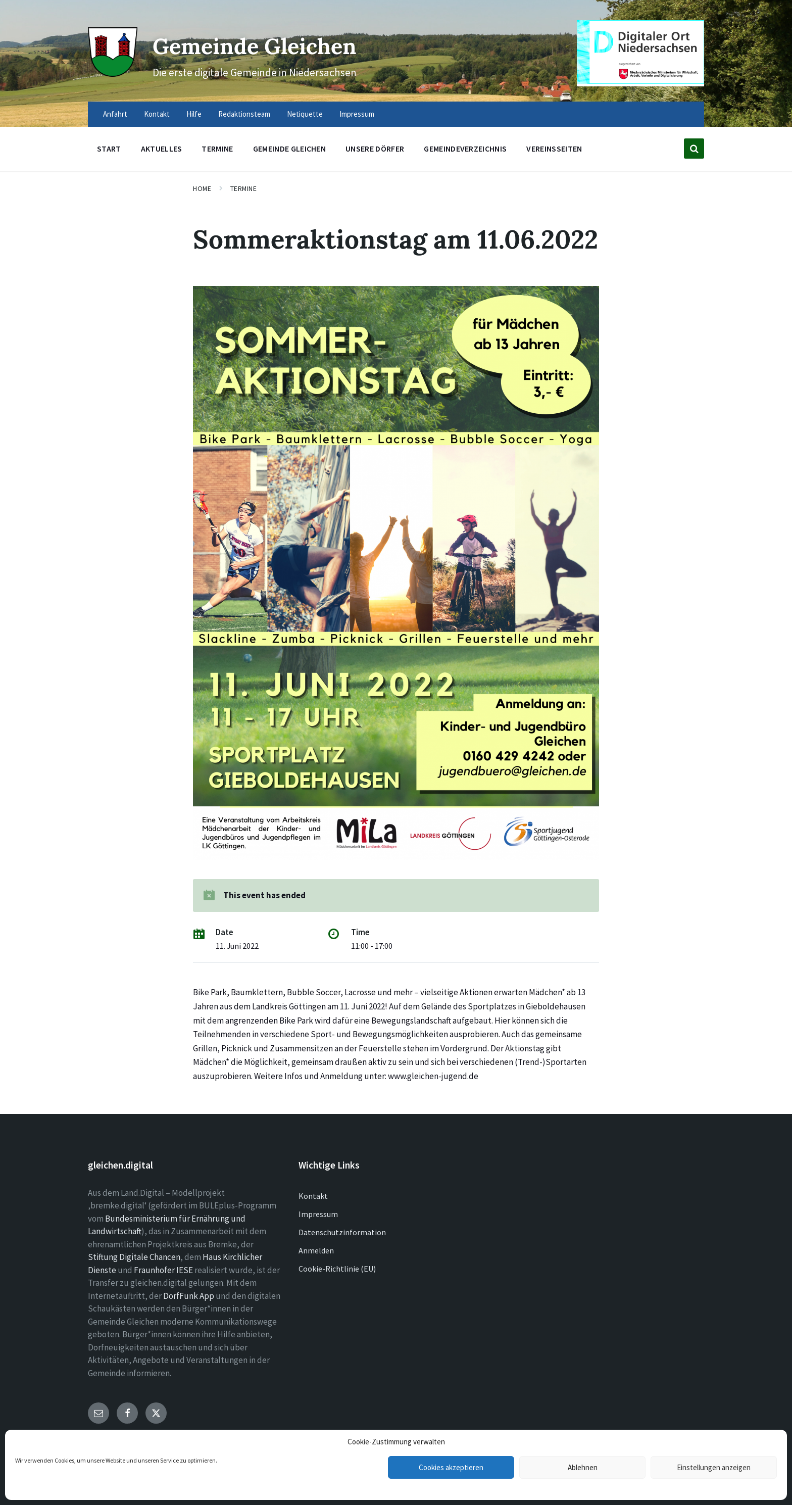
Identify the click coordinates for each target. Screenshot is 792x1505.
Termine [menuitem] (217, 148)
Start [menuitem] (109, 148)
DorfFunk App (188, 1295)
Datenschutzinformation (342, 1232)
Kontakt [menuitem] (157, 114)
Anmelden (316, 1250)
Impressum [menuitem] (356, 114)
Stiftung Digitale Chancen (134, 1257)
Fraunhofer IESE (163, 1270)
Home (202, 188)
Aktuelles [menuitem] (161, 148)
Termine (243, 188)
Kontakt (313, 1196)
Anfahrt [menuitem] (115, 114)
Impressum (318, 1214)
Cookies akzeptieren (451, 1467)
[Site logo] (110, 71)
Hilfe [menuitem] (194, 114)
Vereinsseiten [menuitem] (554, 148)
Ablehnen (583, 1467)
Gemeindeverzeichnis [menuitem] (465, 148)
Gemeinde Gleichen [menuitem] (289, 148)
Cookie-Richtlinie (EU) (337, 1269)
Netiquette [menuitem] (305, 114)
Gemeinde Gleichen (268, 44)
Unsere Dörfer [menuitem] (374, 148)
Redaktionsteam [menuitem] (244, 114)
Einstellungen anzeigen (714, 1467)
